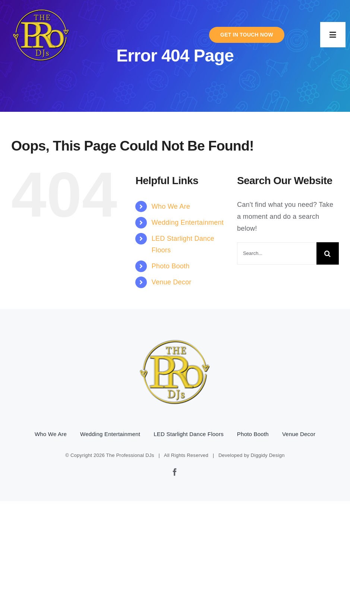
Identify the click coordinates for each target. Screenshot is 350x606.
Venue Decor (172, 282)
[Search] (327, 253)
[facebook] (175, 472)
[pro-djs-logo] (41, 8)
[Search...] (276, 253)
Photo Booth (171, 266)
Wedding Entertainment (188, 222)
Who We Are (171, 206)
